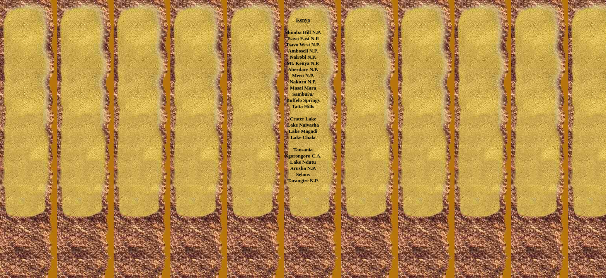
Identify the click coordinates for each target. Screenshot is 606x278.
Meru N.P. (303, 75)
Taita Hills (303, 106)
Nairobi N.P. (303, 57)
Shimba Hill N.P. (303, 32)
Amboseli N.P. (303, 51)
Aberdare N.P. (303, 69)
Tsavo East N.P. (303, 38)
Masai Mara (303, 88)
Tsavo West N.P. (303, 44)
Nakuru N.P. (302, 82)
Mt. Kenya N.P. (302, 63)
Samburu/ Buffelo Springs (303, 97)
